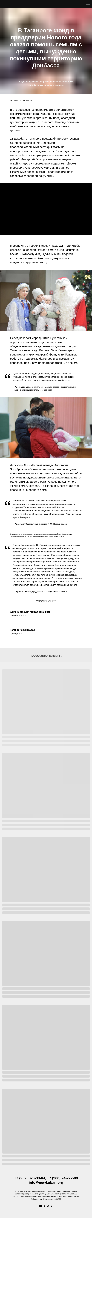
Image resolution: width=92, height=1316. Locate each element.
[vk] (47, 1205)
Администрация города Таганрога (30, 611)
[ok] (51, 1205)
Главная (14, 100)
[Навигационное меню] (88, 4)
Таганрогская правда (22, 630)
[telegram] (44, 1205)
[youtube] (40, 1205)
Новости (27, 100)
